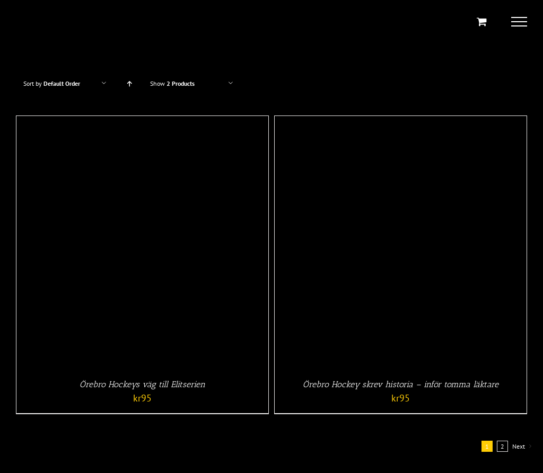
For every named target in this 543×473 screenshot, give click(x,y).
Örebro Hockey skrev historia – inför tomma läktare (400, 384)
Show (172, 83)
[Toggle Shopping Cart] (482, 21)
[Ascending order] (129, 83)
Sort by (51, 83)
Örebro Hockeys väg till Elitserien (142, 384)
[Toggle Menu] (519, 21)
